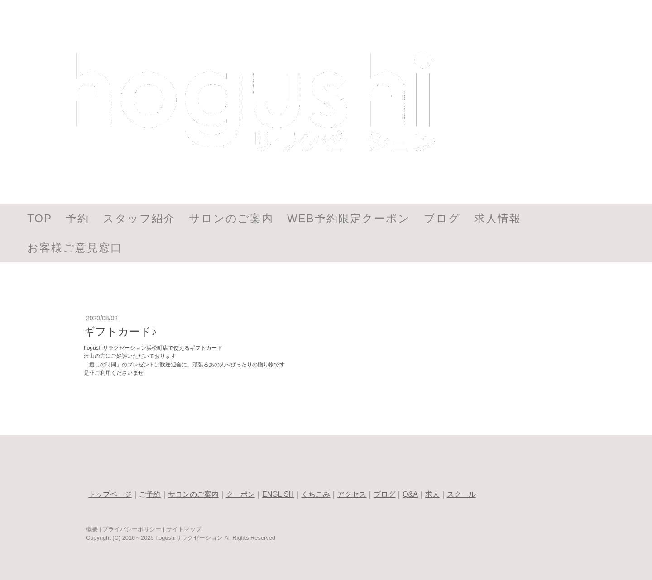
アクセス (351, 494)
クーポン (240, 494)
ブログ (442, 218)
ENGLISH (278, 494)
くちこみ (315, 494)
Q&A (410, 494)
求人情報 (497, 218)
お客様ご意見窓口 (74, 248)
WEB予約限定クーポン (348, 218)
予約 (77, 218)
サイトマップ (183, 529)
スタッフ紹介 (139, 218)
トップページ (110, 494)
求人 (432, 494)
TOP (39, 218)
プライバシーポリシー (131, 529)
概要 (92, 529)
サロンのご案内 (231, 218)
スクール (461, 494)
